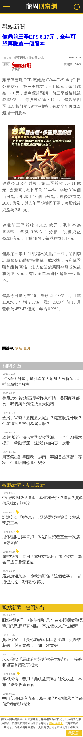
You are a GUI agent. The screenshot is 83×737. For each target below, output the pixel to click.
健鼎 (18, 348)
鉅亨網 (21, 66)
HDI (27, 348)
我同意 (73, 733)
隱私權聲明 (56, 723)
